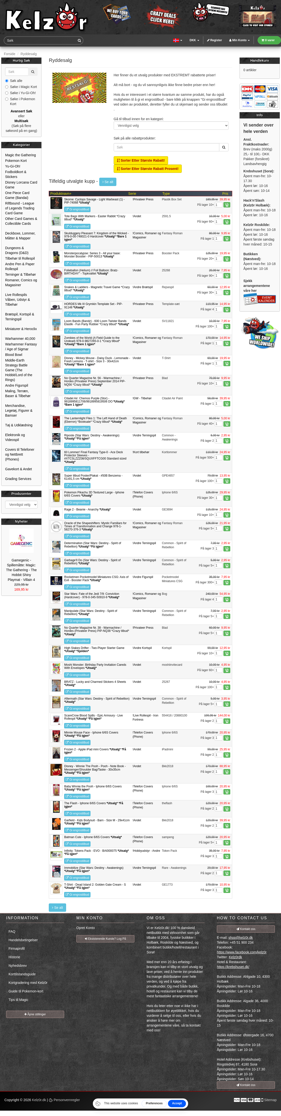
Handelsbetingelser (23, 940)
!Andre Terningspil (144, 435)
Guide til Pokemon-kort (26, 991)
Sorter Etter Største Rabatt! (141, 160)
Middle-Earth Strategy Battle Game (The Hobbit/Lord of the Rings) (18, 370)
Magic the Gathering (20, 155)
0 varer (268, 40)
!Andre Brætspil (143, 287)
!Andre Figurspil (143, 577)
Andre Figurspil (16, 385)
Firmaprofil (17, 948)
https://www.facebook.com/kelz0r (242, 952)
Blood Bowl (13, 355)
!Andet (137, 216)
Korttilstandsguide (22, 974)
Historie (14, 957)
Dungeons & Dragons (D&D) (17, 250)
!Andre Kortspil (142, 648)
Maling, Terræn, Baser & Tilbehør (17, 393)
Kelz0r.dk (39, 1100)
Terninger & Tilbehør (20, 274)
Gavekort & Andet (18, 469)
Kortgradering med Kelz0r (28, 983)
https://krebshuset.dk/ (233, 967)
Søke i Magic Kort (21, 87)
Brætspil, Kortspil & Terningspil (19, 316)
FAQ (12, 931)
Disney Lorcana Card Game (21, 184)
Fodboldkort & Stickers (15, 174)
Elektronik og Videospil (15, 437)
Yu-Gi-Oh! (12, 166)
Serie (132, 194)
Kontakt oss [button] (245, 929)
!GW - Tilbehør (142, 398)
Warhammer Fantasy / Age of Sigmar (21, 346)
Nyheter (21, 521)
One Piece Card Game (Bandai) (17, 195)
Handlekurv (259, 60)
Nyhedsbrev (18, 966)
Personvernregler (64, 1100)
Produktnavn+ (60, 194)
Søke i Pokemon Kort (20, 101)
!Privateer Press (143, 199)
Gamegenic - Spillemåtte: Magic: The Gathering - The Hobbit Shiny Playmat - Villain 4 (21, 570)
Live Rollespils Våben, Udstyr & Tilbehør (17, 299)
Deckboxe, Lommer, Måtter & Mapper (20, 235)
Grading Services (18, 479)
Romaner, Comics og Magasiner (21, 282)
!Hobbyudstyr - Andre (146, 850)
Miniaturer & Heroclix (21, 329)
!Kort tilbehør (141, 452)
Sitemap (270, 1100)
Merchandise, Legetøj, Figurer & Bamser (18, 410)
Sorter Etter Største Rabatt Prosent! (148, 169)
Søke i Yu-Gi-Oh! (20, 93)
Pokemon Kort (16, 161)
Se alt (107, 182)
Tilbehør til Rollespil (20, 258)
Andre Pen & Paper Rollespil (20, 266)
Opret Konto (85, 928)
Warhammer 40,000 (20, 339)
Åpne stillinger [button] (35, 1014)
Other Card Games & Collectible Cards (21, 221)
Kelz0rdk (235, 957)
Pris (225, 194)
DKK (194, 40)
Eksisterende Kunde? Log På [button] (105, 938)
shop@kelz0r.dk (240, 938)
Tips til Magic (18, 1000)
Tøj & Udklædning (18, 425)
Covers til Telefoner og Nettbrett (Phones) (19, 454)
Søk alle (13, 81)
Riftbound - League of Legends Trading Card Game (19, 208)
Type (166, 194)
